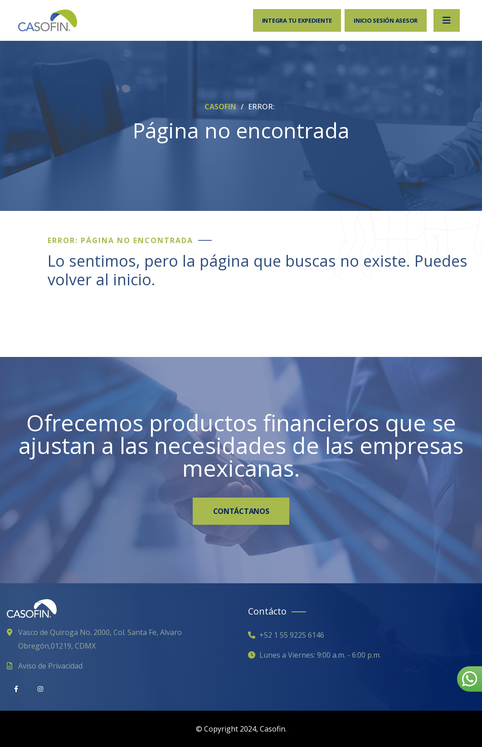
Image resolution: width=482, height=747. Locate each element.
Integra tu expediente (297, 20)
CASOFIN (221, 107)
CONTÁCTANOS (241, 511)
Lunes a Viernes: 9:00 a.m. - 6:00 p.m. (320, 655)
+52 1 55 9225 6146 (291, 635)
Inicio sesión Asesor (386, 20)
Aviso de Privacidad (50, 666)
